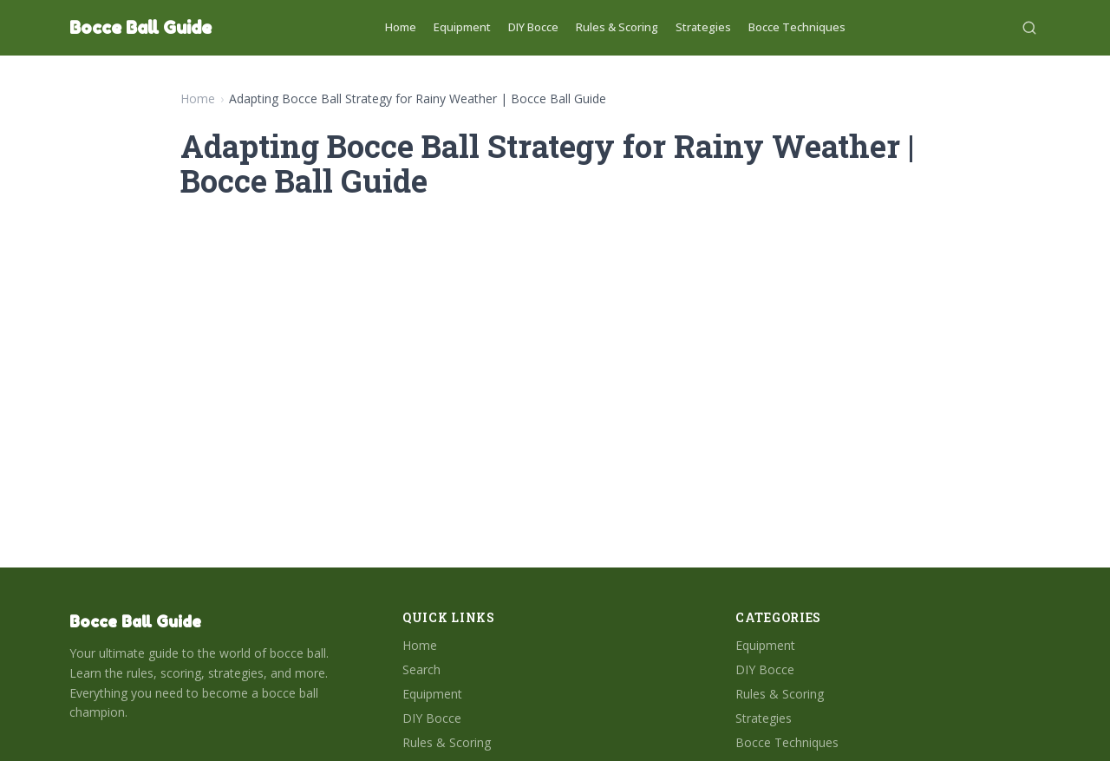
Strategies (703, 27)
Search (421, 669)
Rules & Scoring (617, 27)
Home (400, 27)
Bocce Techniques (797, 27)
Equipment (462, 27)
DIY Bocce (533, 27)
